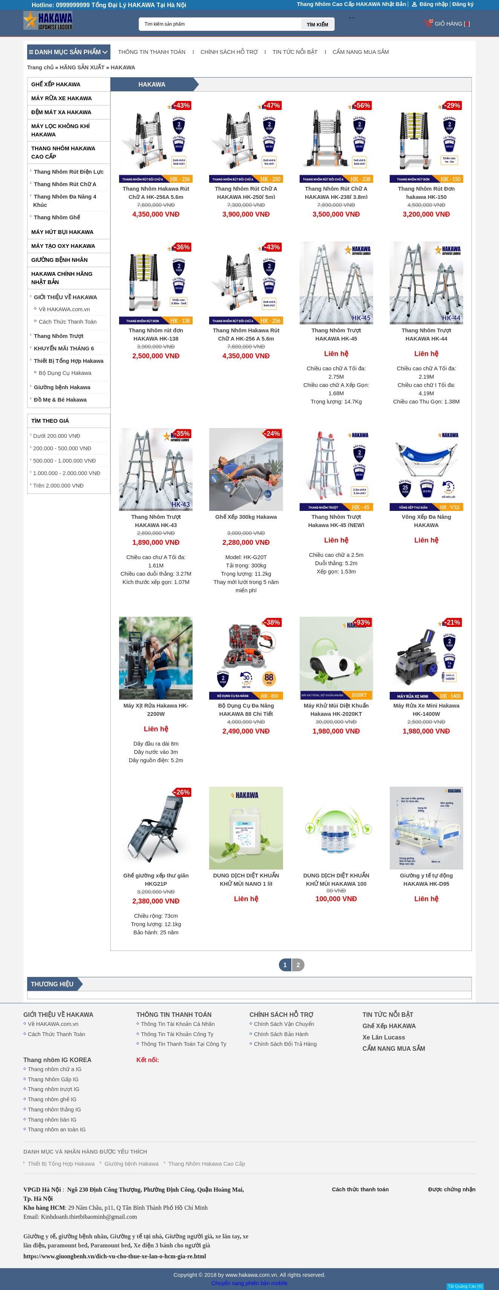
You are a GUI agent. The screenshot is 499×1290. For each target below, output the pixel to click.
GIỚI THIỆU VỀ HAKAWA (65, 297)
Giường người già (189, 1236)
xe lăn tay (227, 1236)
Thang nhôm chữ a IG (54, 1069)
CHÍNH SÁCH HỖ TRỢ (229, 52)
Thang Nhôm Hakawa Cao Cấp (206, 1164)
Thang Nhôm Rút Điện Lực (69, 172)
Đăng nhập (433, 4)
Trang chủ (40, 67)
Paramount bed (110, 1245)
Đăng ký (463, 4)
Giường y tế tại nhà (136, 1236)
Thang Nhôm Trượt (58, 336)
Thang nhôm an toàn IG (57, 1129)
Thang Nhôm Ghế (57, 217)
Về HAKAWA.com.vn (64, 309)
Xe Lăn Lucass (384, 1037)
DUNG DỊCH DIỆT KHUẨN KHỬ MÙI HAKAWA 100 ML (336, 884)
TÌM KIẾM (317, 25)
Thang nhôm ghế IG (52, 1099)
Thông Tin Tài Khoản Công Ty (177, 1034)
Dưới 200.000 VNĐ (56, 436)
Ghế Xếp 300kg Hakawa (246, 517)
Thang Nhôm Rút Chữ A (65, 184)
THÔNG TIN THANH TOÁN (151, 52)
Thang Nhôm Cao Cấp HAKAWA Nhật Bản (351, 4)
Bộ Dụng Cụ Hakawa (65, 373)
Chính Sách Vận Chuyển (284, 1024)
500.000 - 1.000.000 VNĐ (64, 461)
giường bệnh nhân (82, 1236)
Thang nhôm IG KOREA (57, 1059)
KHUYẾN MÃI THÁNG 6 (64, 348)
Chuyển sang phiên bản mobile (249, 1283)
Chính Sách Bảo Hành (281, 1034)
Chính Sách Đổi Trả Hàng (285, 1044)
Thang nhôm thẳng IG (54, 1110)
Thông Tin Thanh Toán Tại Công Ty (183, 1044)
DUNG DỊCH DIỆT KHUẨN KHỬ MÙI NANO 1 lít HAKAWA (246, 884)
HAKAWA (123, 67)
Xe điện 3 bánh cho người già (171, 1245)
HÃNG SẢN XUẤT (82, 67)
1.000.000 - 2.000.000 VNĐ (66, 473)
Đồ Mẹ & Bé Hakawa (60, 400)
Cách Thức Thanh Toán (67, 322)
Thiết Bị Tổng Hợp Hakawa (69, 361)
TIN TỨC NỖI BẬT (294, 52)
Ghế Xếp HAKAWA (389, 1026)
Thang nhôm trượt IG (54, 1089)
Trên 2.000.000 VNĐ (58, 486)
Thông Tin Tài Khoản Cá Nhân (178, 1024)
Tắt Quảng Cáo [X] (465, 1286)
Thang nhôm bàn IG (52, 1120)
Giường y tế (39, 1236)
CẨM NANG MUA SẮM (361, 52)
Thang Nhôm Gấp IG (53, 1079)
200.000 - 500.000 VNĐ (62, 448)
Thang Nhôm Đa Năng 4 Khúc (64, 201)
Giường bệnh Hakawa (62, 387)
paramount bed (67, 1245)
